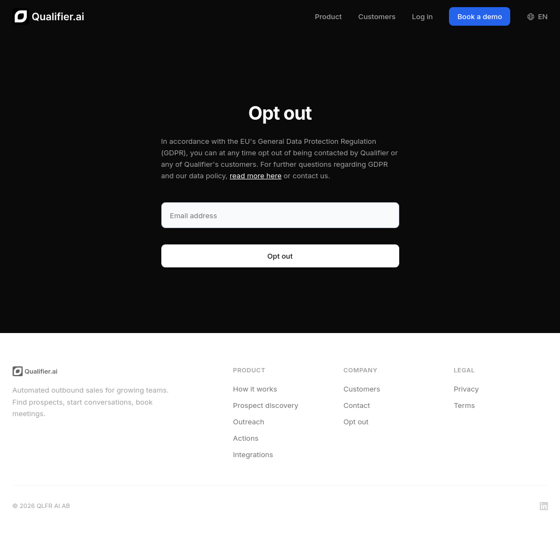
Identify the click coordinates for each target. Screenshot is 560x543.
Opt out (356, 421)
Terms (464, 405)
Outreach (248, 421)
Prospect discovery (265, 405)
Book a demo (479, 16)
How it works (255, 388)
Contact (356, 405)
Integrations (253, 454)
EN (537, 16)
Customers (376, 16)
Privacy (466, 388)
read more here (256, 175)
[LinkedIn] (544, 506)
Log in (422, 16)
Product (328, 16)
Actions (246, 438)
